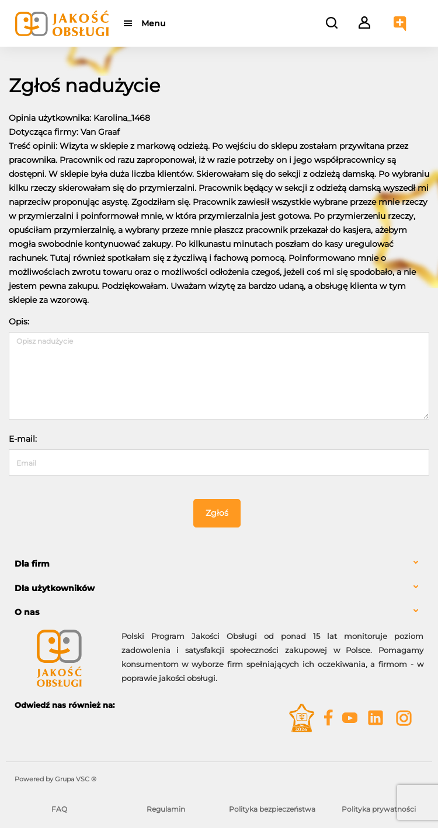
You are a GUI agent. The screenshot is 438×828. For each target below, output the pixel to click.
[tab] (219, 564)
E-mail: (23, 439)
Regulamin (166, 809)
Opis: (19, 321)
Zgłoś (217, 513)
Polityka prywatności (379, 809)
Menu (153, 23)
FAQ (59, 809)
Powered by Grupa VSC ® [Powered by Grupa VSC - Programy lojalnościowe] (55, 779)
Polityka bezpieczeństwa (272, 809)
